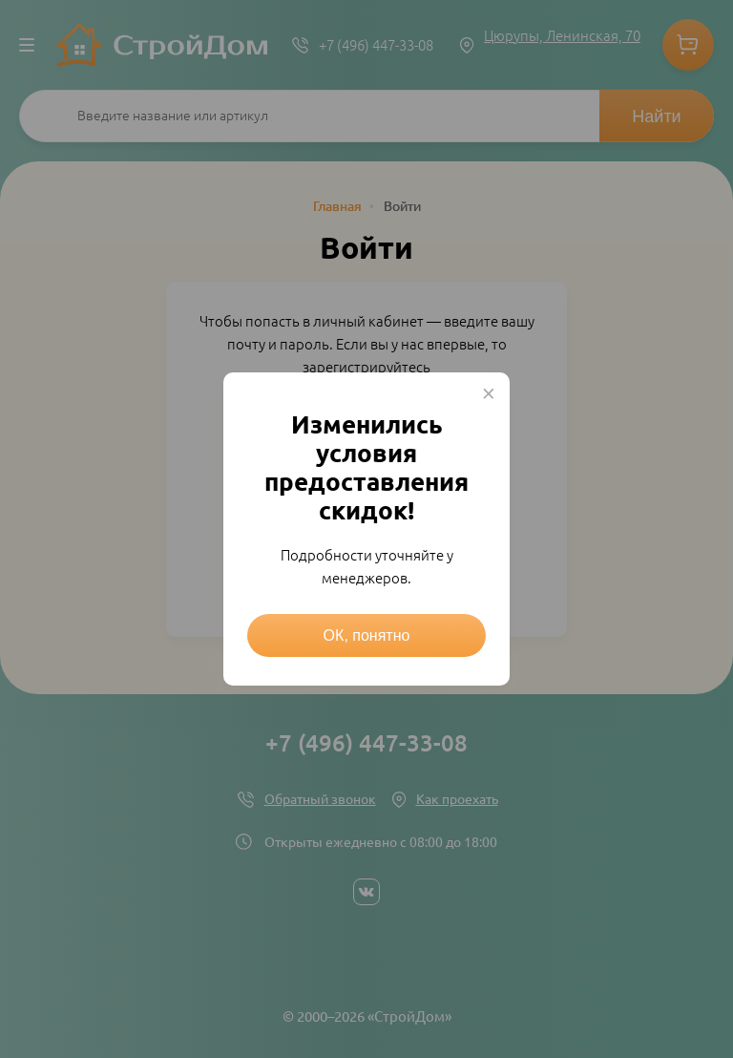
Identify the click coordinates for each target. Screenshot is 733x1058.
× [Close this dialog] (488, 393)
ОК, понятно (367, 635)
